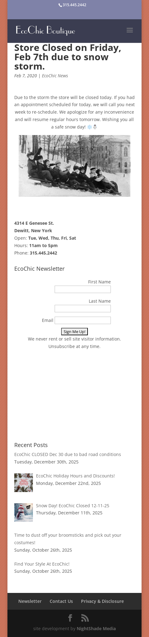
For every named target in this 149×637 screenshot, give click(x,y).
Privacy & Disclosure (102, 601)
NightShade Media (96, 628)
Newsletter (30, 601)
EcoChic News (55, 76)
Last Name (100, 301)
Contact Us (61, 601)
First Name (99, 282)
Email (47, 320)
